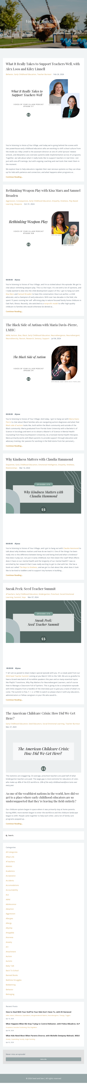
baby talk (10, 971)
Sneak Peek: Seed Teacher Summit (36, 593)
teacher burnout (44, 74)
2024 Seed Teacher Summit (17, 681)
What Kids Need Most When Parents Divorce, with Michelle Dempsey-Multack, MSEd (42, 1041)
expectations (26, 1020)
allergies (9, 923)
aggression (10, 201)
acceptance (10, 881)
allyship (9, 933)
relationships (11, 473)
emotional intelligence (47, 470)
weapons (18, 204)
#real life (10, 862)
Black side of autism (14, 425)
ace (7, 900)
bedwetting (11, 990)
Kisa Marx (10, 294)
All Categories (11, 857)
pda (28, 1032)
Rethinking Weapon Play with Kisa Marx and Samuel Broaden (41, 192)
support (45, 338)
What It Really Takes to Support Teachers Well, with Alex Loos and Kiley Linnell (42, 66)
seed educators (35, 729)
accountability (12, 895)
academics (10, 876)
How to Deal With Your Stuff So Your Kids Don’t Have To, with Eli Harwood (38, 1017)
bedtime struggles (14, 985)
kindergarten (44, 599)
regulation (33, 1032)
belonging (10, 999)
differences (18, 1020)
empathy (56, 201)
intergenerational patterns (39, 1020)
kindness (64, 201)
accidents (10, 885)
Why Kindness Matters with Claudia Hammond (37, 461)
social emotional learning (53, 729)
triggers (67, 1020)
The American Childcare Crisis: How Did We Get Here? (41, 720)
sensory (38, 338)
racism (22, 338)
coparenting (15, 1044)
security (21, 1044)
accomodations (12, 890)
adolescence (11, 909)
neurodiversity (12, 338)
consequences (22, 201)
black (25, 335)
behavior (9, 74)
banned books (12, 980)
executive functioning (20, 1032)
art (7, 952)
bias (20, 335)
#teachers (10, 599)
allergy (9, 928)
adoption (10, 914)
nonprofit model (51, 303)
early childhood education (25, 74)
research (30, 338)
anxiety (9, 947)
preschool (55, 599)
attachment (11, 957)
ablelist (9, 871)
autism (14, 335)
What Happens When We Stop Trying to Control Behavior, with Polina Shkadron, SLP (43, 1029)
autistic (9, 966)
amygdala (10, 938)
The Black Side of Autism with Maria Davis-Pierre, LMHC (37, 327)
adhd (8, 335)
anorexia (9, 942)
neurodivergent (73, 335)
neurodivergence (58, 335)
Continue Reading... (14, 177)
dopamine (10, 470)
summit (17, 602)
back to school (12, 975)
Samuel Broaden (25, 294)
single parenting (30, 1044)
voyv (24, 602)
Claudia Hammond (71, 553)
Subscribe (43, 1064)
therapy (61, 1020)
